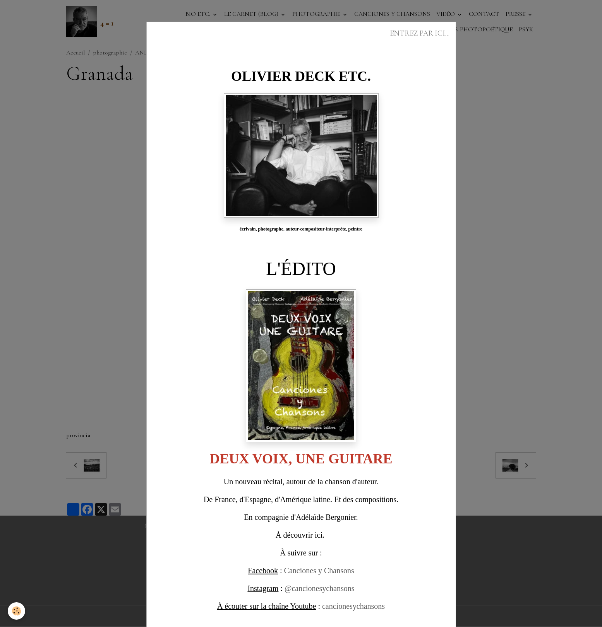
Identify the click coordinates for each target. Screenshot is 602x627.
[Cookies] (16, 611)
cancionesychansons (353, 606)
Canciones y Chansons (319, 570)
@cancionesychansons (320, 588)
